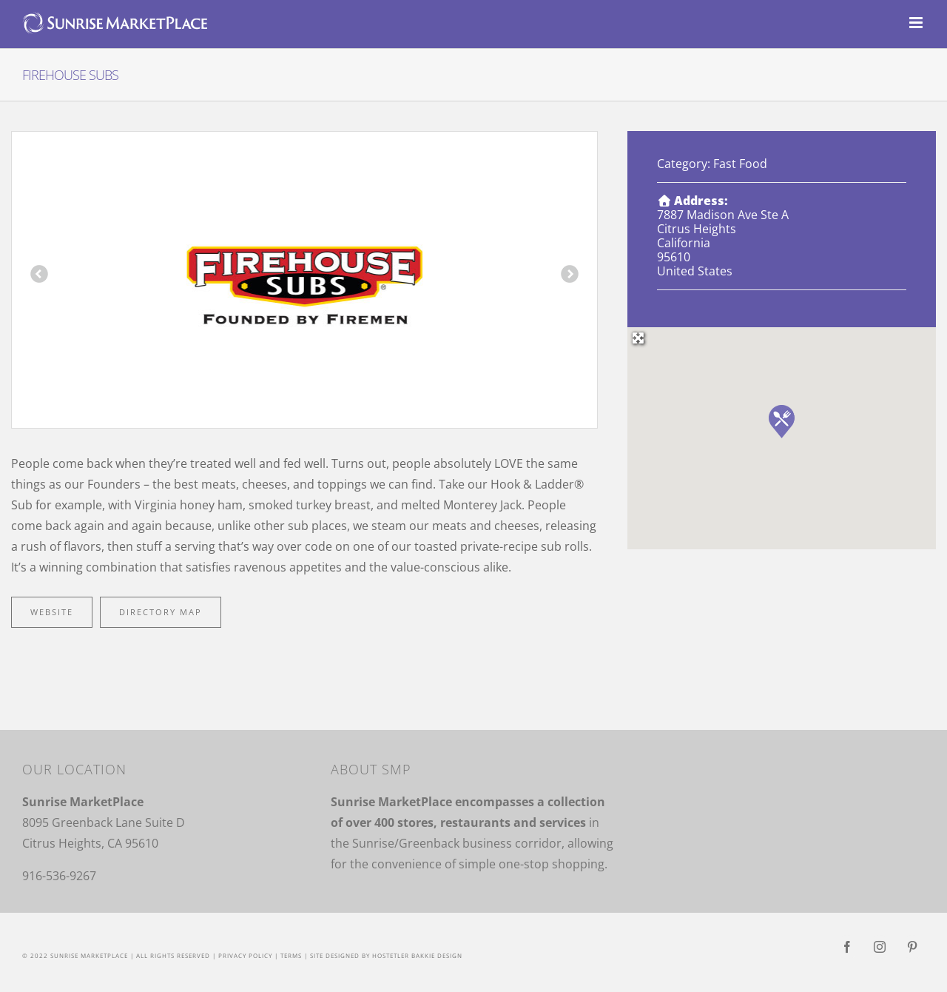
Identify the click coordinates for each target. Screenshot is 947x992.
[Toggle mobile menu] (917, 22)
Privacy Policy (245, 955)
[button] (782, 421)
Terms (291, 955)
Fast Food (740, 163)
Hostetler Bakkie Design (417, 955)
